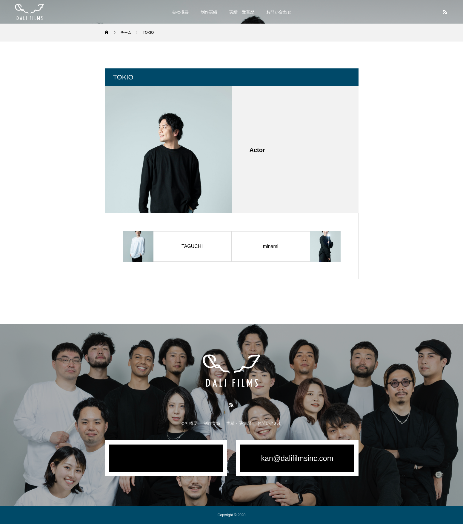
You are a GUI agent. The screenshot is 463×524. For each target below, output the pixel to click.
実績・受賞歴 (241, 12)
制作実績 (209, 12)
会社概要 (180, 12)
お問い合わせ (278, 12)
